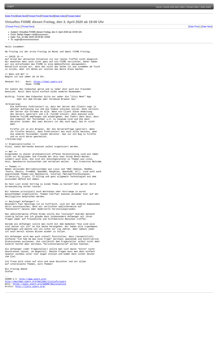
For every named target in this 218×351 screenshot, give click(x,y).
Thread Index (73, 16)
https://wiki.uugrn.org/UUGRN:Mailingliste (39, 337)
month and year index (174, 7)
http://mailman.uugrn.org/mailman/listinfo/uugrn (35, 334)
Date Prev (10, 16)
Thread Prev (34, 16)
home (159, 7)
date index (206, 7)
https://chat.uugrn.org (48, 89)
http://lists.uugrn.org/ (30, 340)
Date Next (22, 16)
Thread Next (47, 16)
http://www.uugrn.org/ (33, 331)
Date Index (60, 16)
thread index (193, 7)
